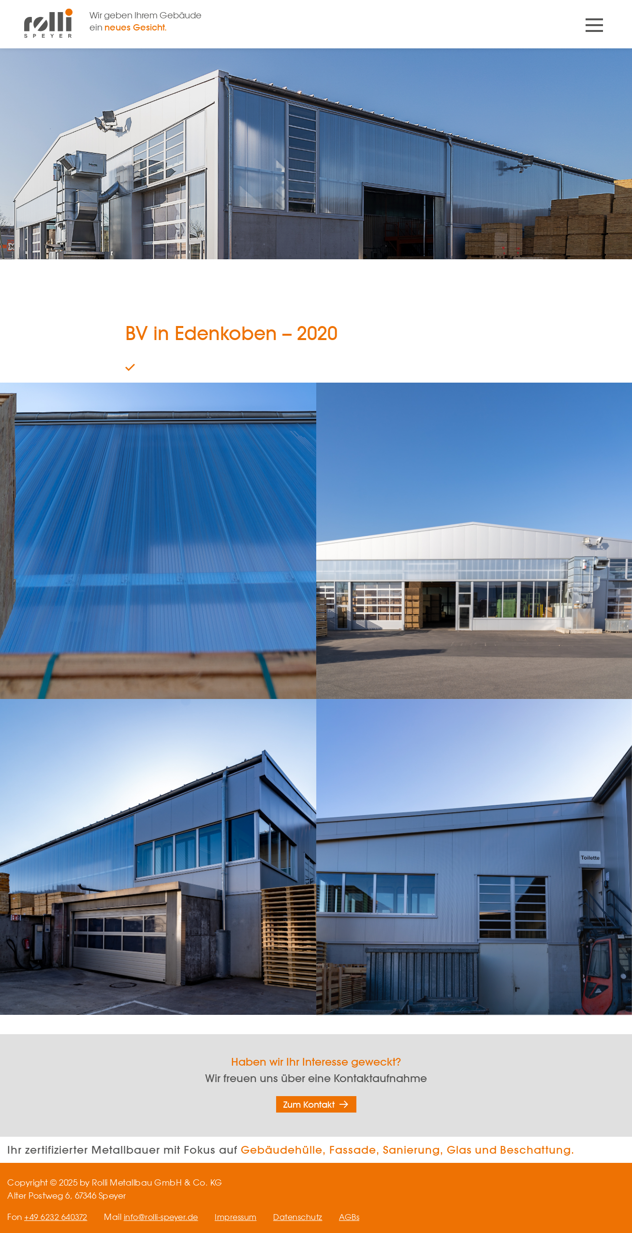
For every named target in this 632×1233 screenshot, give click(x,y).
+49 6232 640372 (56, 1217)
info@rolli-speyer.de (163, 1217)
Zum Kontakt (309, 1104)
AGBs (360, 1217)
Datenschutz (306, 1217)
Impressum (241, 1217)
